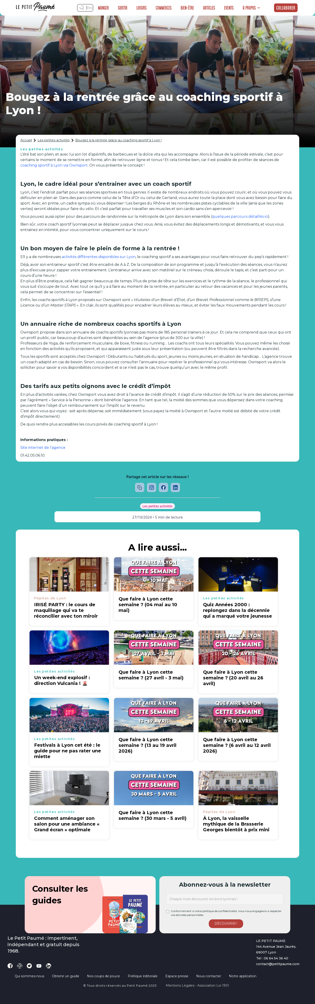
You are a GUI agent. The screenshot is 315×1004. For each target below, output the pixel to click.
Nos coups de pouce (103, 976)
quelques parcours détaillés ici (240, 216)
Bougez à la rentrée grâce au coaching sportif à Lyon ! (118, 140)
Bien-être (187, 8)
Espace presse (176, 976)
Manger (103, 8)
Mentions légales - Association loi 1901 (197, 985)
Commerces (163, 8)
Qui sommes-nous (29, 976)
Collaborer (285, 8)
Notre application (242, 976)
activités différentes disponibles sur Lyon (99, 257)
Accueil (26, 140)
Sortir (122, 8)
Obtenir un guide (65, 976)
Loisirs (141, 8)
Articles (209, 8)
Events (229, 8)
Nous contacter (208, 976)
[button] (251, 8)
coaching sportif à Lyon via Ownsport (54, 165)
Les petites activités (54, 140)
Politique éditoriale (143, 976)
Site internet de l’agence (42, 447)
